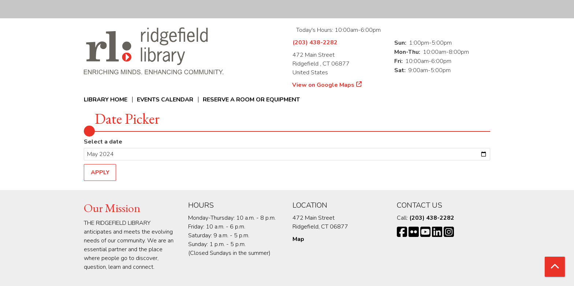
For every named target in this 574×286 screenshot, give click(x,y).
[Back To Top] (555, 267)
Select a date (103, 142)
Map (298, 239)
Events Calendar (165, 100)
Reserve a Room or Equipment (251, 100)
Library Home (105, 100)
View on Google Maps (323, 85)
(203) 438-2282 (315, 42)
